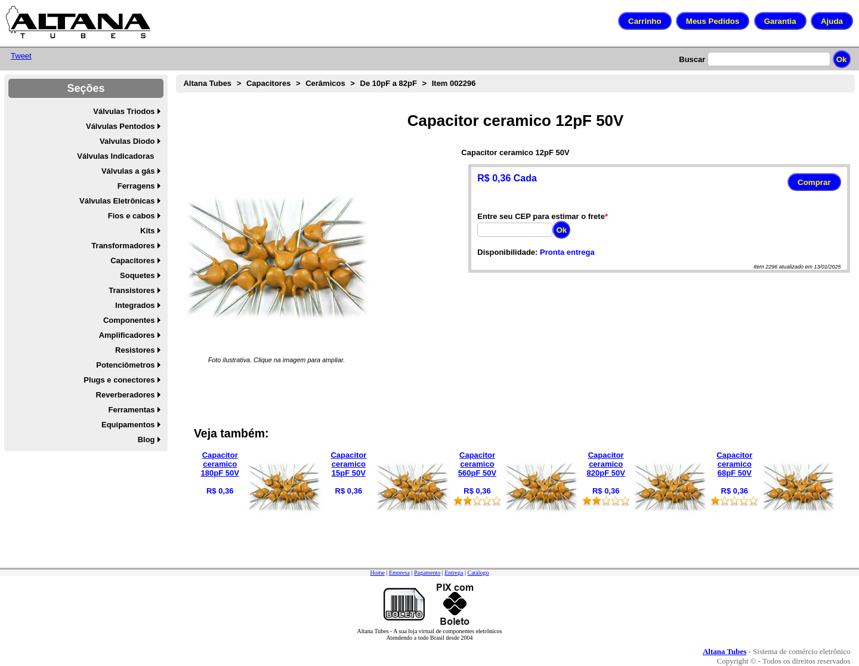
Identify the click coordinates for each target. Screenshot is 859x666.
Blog (146, 439)
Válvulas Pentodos (120, 126)
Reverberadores (125, 394)
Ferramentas (132, 409)
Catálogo (478, 572)
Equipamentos (128, 424)
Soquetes (137, 275)
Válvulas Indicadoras (115, 156)
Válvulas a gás (128, 170)
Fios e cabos (131, 215)
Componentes (129, 320)
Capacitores (132, 260)
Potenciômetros (125, 364)
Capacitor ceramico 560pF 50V (477, 464)
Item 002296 (454, 83)
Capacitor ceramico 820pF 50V (606, 464)
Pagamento (427, 572)
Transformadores (123, 245)
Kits (147, 230)
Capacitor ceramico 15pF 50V (348, 464)
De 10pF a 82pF (388, 83)
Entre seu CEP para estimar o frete (541, 216)
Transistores (132, 290)
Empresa (399, 572)
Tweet (21, 55)
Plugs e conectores (119, 379)
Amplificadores (127, 335)
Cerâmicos (325, 83)
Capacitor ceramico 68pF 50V (734, 464)
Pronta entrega (567, 252)
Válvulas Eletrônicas (117, 200)
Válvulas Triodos (124, 111)
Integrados (135, 305)
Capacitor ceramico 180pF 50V (220, 464)
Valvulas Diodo (127, 141)
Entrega (453, 572)
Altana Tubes (207, 83)
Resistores (135, 350)
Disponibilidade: (507, 252)
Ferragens (136, 185)
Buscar (692, 59)
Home (377, 572)
